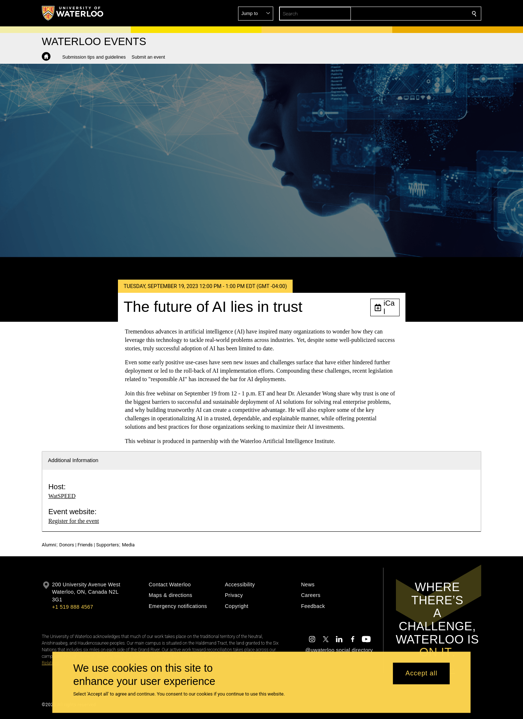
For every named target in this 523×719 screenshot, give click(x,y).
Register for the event (73, 521)
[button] (421, 13)
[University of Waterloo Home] (73, 13)
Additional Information (73, 460)
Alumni (49, 544)
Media (128, 544)
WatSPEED (61, 496)
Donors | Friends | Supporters (89, 544)
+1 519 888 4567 (72, 607)
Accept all (421, 673)
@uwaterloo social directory (339, 650)
